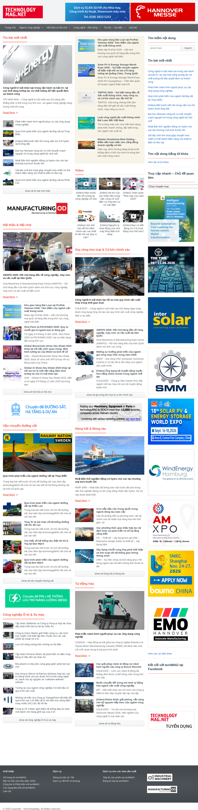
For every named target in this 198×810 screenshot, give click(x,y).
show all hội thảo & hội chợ (37, 392)
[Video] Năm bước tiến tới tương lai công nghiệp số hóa (86, 195)
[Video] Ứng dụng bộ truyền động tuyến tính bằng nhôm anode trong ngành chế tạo (119, 370)
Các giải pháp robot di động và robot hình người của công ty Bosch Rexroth (120, 662)
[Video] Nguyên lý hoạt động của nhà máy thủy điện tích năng (110, 230)
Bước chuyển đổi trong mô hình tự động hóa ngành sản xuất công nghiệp (119, 681)
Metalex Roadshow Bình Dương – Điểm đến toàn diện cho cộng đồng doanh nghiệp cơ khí (117, 142)
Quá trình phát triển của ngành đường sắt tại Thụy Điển (34, 475)
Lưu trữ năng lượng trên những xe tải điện (37, 644)
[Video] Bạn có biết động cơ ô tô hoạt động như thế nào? (133, 228)
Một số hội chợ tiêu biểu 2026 (19, 781)
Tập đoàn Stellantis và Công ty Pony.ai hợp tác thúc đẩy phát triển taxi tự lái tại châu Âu (42, 625)
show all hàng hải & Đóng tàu (109, 570)
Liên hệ (133, 27)
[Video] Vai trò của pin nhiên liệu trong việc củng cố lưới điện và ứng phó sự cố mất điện (109, 198)
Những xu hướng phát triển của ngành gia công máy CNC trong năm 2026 (120, 350)
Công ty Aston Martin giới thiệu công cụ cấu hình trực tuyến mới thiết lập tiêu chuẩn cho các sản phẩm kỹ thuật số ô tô (43, 636)
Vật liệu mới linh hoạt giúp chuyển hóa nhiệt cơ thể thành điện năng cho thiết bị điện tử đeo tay (42, 172)
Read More (10, 112)
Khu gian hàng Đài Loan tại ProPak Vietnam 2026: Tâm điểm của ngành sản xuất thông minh (47, 308)
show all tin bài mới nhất (37, 191)
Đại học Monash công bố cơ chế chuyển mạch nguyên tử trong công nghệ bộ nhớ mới (40, 152)
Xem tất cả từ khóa (158, 162)
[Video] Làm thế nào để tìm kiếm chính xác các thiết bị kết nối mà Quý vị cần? (86, 230)
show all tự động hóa (109, 720)
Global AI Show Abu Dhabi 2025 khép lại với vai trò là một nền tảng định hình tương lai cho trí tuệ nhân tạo (47, 370)
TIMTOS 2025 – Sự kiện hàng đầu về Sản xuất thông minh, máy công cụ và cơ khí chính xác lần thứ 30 (119, 95)
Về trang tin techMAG (14, 777)
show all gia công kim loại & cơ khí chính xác (109, 391)
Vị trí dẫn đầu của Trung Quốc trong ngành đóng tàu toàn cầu (116, 507)
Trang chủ (10, 27)
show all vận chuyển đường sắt (37, 581)
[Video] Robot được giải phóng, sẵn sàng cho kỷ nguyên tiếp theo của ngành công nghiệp (119, 699)
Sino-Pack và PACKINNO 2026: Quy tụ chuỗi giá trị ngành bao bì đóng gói (46, 328)
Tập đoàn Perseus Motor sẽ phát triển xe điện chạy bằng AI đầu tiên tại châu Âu (42, 655)
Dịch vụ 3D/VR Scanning (66, 781)
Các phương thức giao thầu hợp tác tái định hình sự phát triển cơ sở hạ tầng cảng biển (118, 527)
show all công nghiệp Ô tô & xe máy (37, 717)
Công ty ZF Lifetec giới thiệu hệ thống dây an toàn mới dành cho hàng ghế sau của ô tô (42, 707)
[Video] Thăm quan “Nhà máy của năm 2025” (133, 195)
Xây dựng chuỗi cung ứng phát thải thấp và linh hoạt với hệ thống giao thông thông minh (119, 549)
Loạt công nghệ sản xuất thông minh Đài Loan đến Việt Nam (119, 119)
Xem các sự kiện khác (160, 653)
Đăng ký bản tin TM (63, 777)
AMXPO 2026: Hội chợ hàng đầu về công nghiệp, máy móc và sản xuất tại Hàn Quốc (119, 330)
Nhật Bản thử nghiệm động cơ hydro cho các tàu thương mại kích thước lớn (41, 162)
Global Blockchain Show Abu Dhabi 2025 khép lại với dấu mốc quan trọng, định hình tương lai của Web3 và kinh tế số (47, 349)
